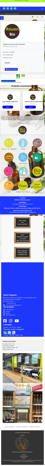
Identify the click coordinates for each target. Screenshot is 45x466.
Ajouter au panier (11, 69)
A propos (5, 327)
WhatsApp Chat (11, 303)
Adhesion (23, 457)
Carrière (22, 435)
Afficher (8, 107)
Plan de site (12, 327)
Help (21, 335)
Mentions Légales (9, 427)
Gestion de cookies (34, 427)
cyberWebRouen (30, 460)
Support (19, 327)
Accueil (2, 13)
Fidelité (17, 335)
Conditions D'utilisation (21, 427)
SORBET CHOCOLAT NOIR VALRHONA (12, 13)
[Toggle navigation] (42, 8)
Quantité (7, 63)
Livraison (5, 335)
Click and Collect (24, 456)
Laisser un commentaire (8, 81)
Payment (11, 335)
